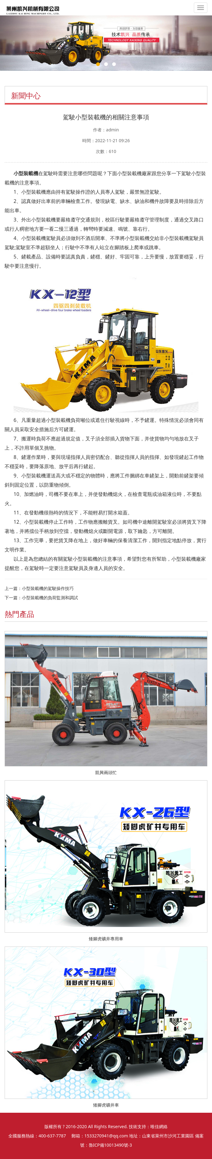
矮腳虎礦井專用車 (106, 939)
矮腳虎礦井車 (106, 1105)
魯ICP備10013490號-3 (110, 1145)
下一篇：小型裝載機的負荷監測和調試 (41, 597)
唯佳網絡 (159, 1126)
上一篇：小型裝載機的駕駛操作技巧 (39, 588)
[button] (16, 43)
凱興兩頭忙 (106, 772)
